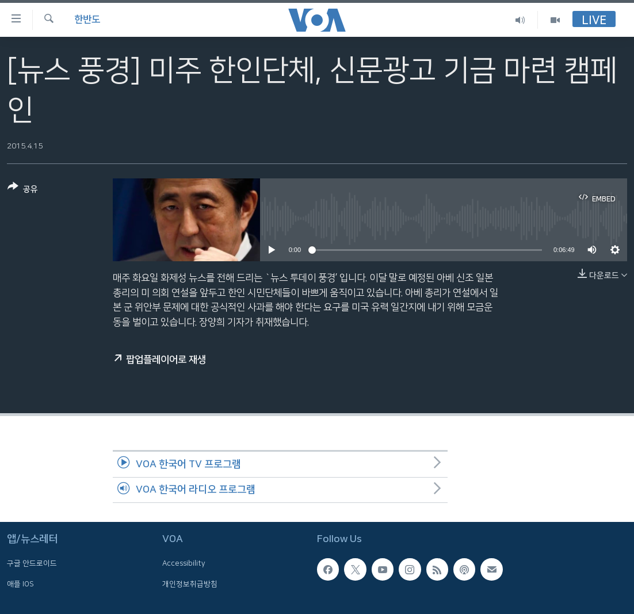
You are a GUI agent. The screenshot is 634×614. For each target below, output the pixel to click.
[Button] (22, 190)
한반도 (87, 19)
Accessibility (183, 564)
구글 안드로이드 (32, 564)
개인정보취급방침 (189, 584)
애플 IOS (20, 584)
